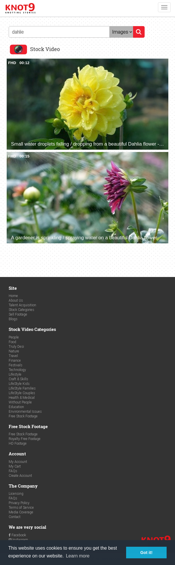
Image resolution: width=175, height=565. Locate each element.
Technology (17, 370)
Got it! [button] (146, 552)
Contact (15, 517)
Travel (13, 356)
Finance (15, 360)
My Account (18, 462)
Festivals (15, 365)
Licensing (16, 494)
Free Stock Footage (23, 416)
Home (13, 296)
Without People (20, 402)
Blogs (13, 319)
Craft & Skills (18, 379)
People (14, 337)
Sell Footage (18, 314)
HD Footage (18, 443)
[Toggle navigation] (164, 7)
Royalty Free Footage (24, 439)
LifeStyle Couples (22, 393)
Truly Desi (16, 347)
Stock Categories (21, 310)
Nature (14, 351)
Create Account (20, 476)
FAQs (13, 471)
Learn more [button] (78, 555)
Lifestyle (15, 374)
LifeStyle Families (22, 388)
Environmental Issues (25, 412)
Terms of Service (21, 508)
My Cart (15, 466)
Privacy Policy (19, 503)
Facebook (17, 535)
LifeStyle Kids (19, 384)
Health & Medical (22, 398)
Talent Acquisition (22, 305)
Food (12, 342)
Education (16, 407)
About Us (16, 300)
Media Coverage (21, 512)
